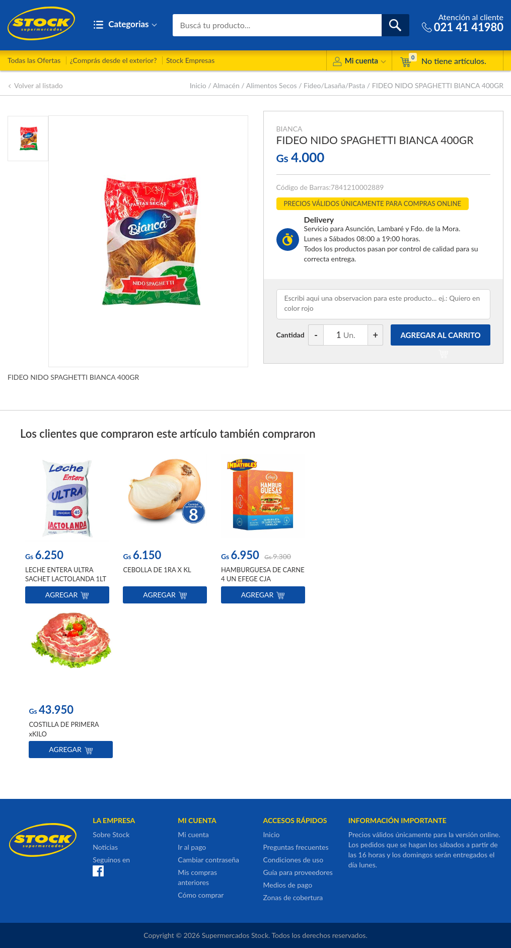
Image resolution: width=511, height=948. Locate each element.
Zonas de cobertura (293, 897)
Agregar (67, 595)
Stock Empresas (190, 60)
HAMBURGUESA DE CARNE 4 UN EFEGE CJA (263, 574)
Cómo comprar (201, 895)
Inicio (198, 85)
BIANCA (289, 128)
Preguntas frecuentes (295, 847)
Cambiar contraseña (208, 859)
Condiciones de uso (293, 859)
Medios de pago (287, 885)
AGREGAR (441, 338)
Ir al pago (192, 847)
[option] (67, 531)
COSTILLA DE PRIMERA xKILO (64, 729)
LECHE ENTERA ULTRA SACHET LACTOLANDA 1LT (65, 574)
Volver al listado (35, 85)
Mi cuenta (359, 62)
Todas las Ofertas (34, 60)
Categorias (125, 25)
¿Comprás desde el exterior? (113, 60)
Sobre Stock (111, 834)
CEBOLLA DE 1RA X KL (157, 570)
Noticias (105, 847)
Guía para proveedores (297, 872)
